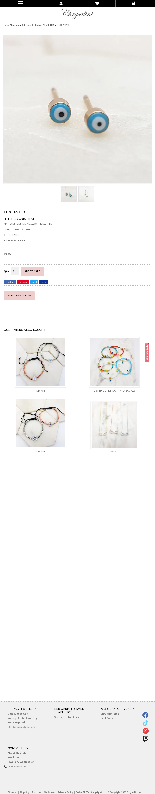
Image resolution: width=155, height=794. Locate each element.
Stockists (14, 757)
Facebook (10, 282)
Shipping (25, 792)
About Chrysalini (18, 753)
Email (43, 282)
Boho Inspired (21, 723)
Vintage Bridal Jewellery (23, 718)
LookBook (108, 718)
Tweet (34, 282)
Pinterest (23, 282)
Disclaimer (49, 792)
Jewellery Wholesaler (23, 762)
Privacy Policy (65, 792)
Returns (36, 792)
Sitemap (12, 792)
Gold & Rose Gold (18, 713)
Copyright (96, 792)
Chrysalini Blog (110, 713)
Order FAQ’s (82, 792)
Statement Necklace (67, 717)
